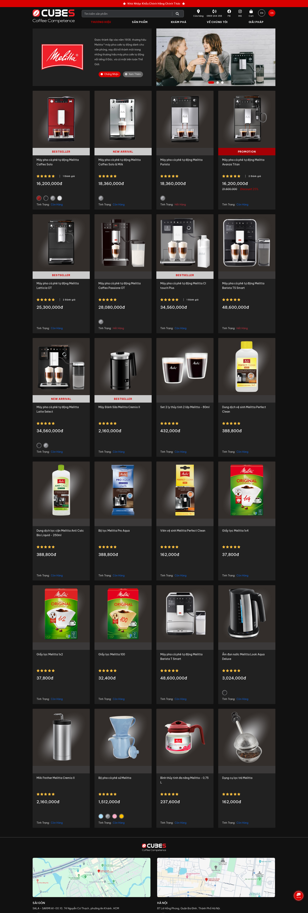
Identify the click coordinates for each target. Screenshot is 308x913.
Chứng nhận (109, 74)
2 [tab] (218, 83)
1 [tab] (211, 83)
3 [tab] (223, 83)
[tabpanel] (215, 57)
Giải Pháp (256, 22)
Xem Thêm (133, 74)
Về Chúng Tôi (217, 22)
